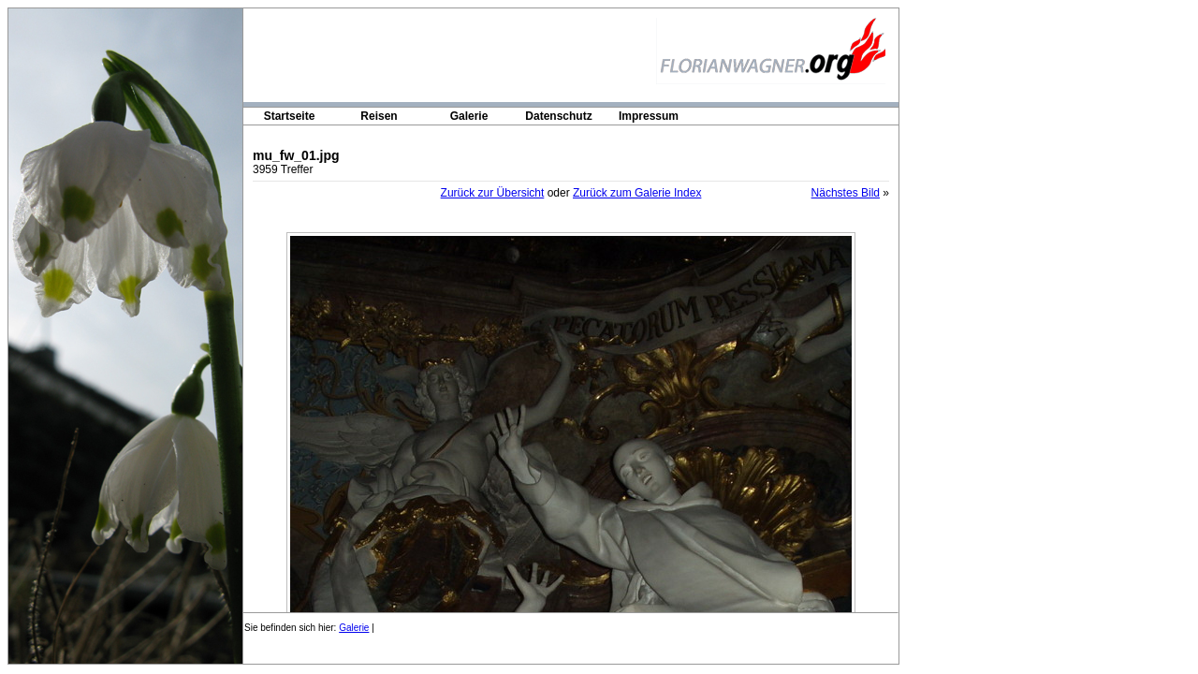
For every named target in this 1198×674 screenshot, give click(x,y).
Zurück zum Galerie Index (637, 192)
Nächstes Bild (845, 192)
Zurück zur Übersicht (493, 192)
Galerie (469, 116)
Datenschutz (558, 116)
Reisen (378, 116)
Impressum (649, 116)
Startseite (289, 116)
